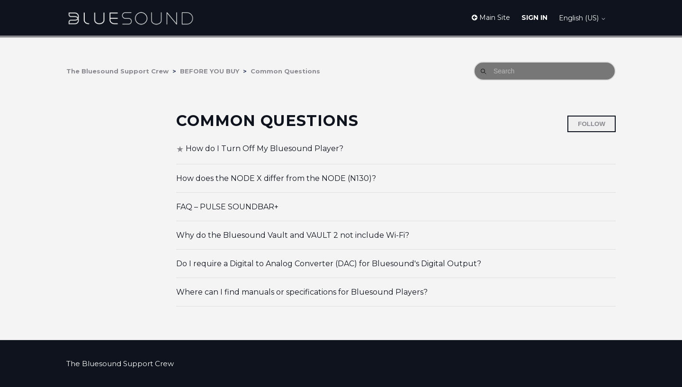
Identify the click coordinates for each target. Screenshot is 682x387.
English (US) (582, 18)
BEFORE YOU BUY (209, 71)
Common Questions (285, 71)
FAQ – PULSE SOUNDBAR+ (227, 206)
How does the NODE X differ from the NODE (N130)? (276, 178)
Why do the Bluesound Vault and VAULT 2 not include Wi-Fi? (292, 235)
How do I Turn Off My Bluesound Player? (264, 148)
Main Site (491, 17)
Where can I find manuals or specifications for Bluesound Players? (302, 292)
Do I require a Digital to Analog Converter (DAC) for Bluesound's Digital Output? (328, 263)
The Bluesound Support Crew (117, 71)
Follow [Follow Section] (591, 123)
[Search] (545, 71)
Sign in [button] (534, 17)
